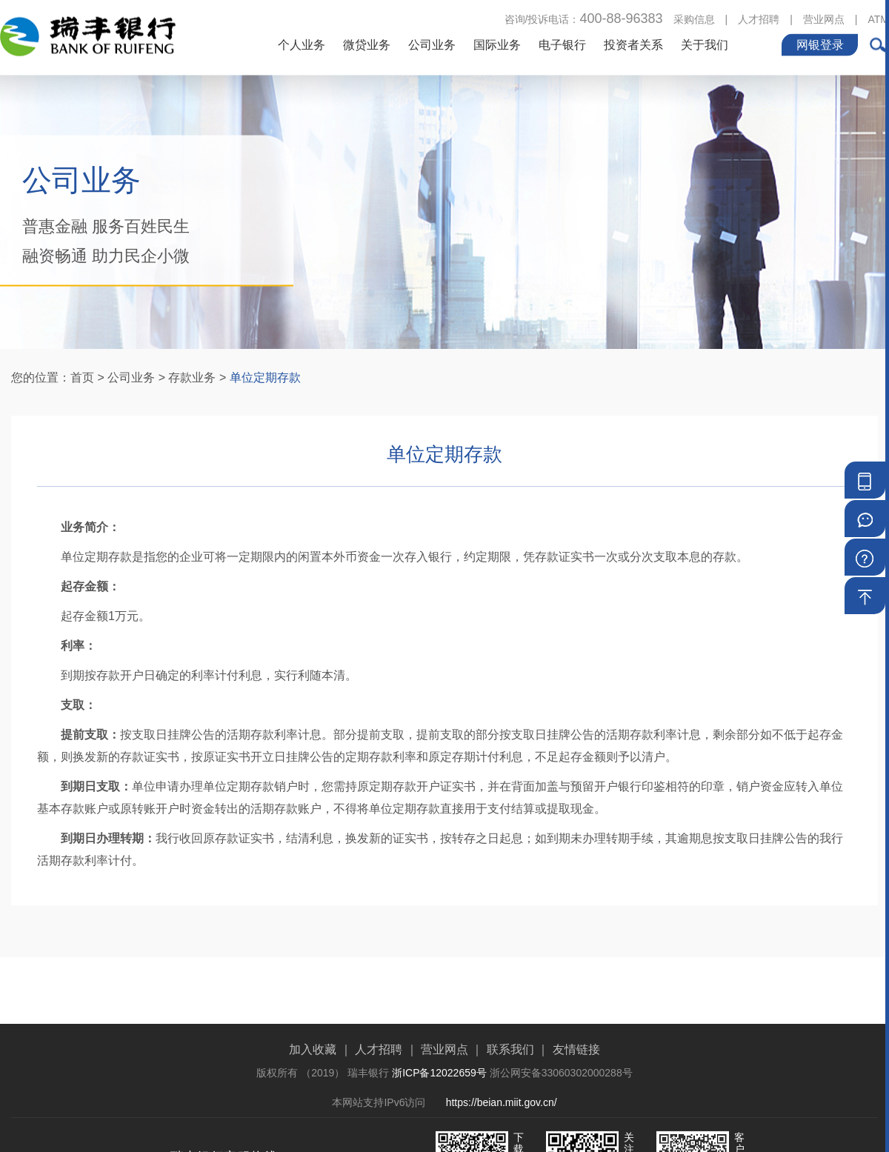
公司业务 (432, 43)
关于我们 (704, 43)
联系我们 (510, 1084)
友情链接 (576, 1084)
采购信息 (694, 18)
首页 (82, 377)
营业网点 (824, 18)
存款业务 (192, 377)
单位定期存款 (265, 377)
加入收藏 (312, 1084)
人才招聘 (758, 18)
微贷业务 (366, 43)
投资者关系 (633, 43)
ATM (878, 18)
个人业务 (301, 43)
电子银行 (562, 43)
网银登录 (820, 43)
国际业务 (497, 43)
